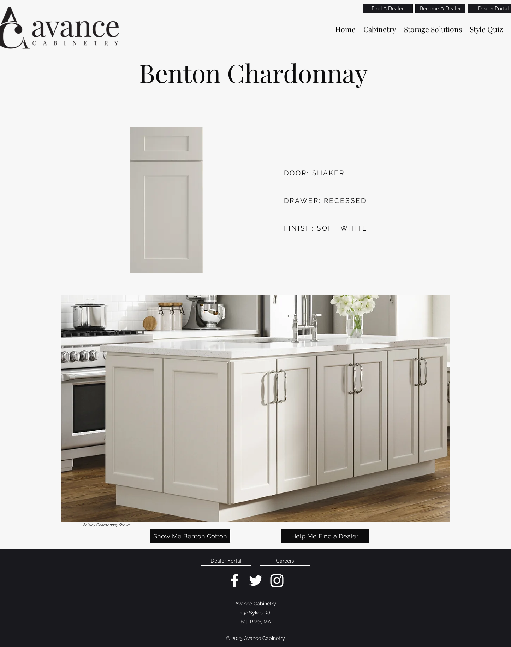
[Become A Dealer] (440, 8)
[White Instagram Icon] (277, 580)
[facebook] (234, 580)
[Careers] (285, 561)
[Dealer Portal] (226, 561)
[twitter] (256, 580)
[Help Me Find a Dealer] (325, 536)
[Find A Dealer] (388, 8)
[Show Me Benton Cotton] (190, 536)
